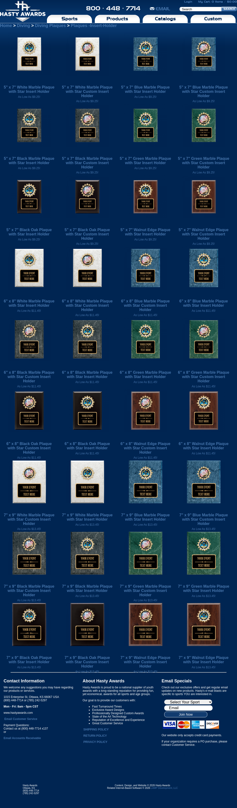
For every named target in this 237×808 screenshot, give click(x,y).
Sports (70, 19)
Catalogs (165, 19)
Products (117, 19)
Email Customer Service (20, 719)
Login (188, 1)
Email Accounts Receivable (22, 738)
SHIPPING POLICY (95, 729)
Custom (213, 19)
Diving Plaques (50, 25)
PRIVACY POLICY (95, 742)
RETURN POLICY (95, 735)
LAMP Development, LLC (164, 788)
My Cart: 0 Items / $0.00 (217, 1)
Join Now (186, 714)
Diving (23, 25)
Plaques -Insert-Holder (94, 25)
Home (6, 25)
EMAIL (160, 8)
